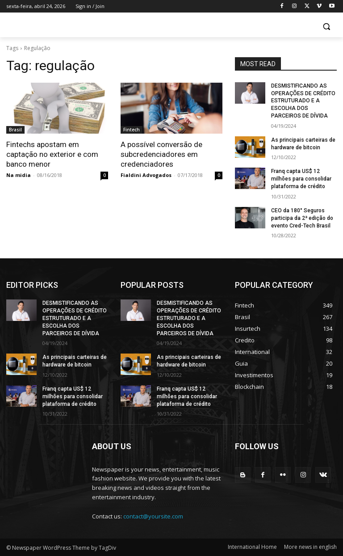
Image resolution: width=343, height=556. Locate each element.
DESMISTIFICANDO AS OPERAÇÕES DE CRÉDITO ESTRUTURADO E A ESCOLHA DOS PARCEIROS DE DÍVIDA (303, 101)
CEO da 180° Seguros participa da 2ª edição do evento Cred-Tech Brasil (302, 218)
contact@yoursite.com (153, 516)
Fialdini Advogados (146, 175)
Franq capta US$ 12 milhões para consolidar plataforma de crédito (301, 179)
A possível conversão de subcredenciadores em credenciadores (161, 154)
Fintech (131, 129)
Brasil (15, 129)
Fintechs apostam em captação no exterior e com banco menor (52, 154)
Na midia (18, 175)
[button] (326, 26)
